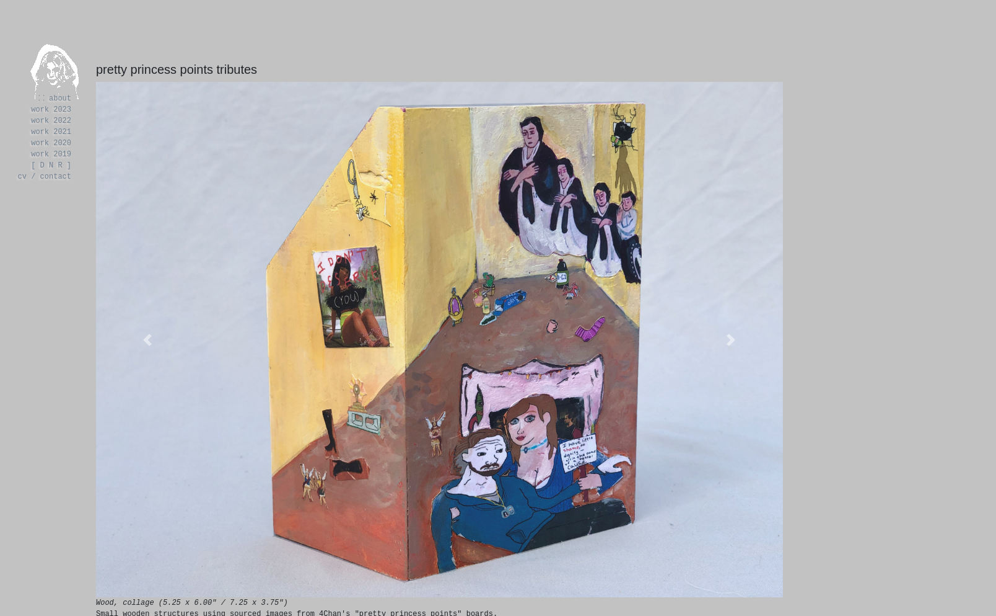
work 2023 (51, 109)
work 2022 (51, 120)
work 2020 (51, 143)
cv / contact (44, 176)
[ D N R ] (51, 165)
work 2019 (51, 154)
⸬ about (55, 98)
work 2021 (51, 132)
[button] (147, 339)
